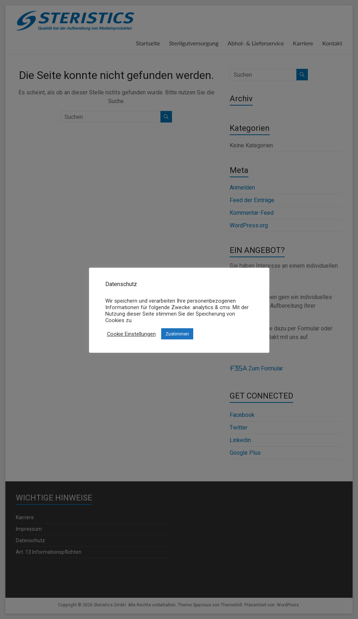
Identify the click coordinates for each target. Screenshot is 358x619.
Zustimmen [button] (177, 334)
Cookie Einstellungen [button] (131, 334)
